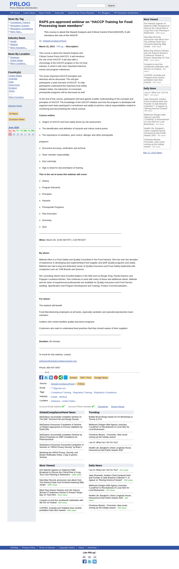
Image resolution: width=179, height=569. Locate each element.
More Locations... (18, 63)
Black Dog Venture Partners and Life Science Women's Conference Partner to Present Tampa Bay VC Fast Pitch (61, 492)
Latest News (29, 13)
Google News (101, 377)
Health (13, 41)
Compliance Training (20, 22)
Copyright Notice (67, 547)
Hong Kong (14, 85)
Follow (81, 384)
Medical (14, 44)
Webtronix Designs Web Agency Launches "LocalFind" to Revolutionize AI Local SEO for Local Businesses (109, 427)
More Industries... (18, 47)
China (12, 91)
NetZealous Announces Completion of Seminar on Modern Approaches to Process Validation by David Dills (61, 427)
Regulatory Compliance (21, 28)
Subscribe (59, 13)
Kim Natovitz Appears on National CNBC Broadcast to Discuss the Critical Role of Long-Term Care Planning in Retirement (60, 472)
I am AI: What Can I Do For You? (103, 442)
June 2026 (13, 127)
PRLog (60, 46)
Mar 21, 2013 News (152, 152)
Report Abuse (117, 406)
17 (25, 134)
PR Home (15, 13)
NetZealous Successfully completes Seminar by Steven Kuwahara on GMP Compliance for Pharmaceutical (61, 437)
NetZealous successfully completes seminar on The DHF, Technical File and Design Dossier (61, 418)
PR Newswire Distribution (126, 13)
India (11, 82)
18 (21, 134)
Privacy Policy (28, 547)
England (13, 88)
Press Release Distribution (24, 6)
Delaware (14, 57)
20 (14, 134)
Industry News (15, 106)
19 (17, 134)
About (81, 547)
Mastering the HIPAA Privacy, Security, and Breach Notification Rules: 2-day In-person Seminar (59, 454)
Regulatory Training (19, 25)
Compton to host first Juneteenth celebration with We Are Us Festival (156, 66)
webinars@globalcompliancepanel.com (58, 361)
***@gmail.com (58, 388)
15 (33, 134)
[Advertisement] (115, 70)
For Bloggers (104, 13)
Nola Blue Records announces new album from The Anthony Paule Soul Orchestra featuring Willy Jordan (62, 482)
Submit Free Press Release (81, 13)
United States (16, 60)
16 (29, 134)
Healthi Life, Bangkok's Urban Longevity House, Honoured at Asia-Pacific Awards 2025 (110, 449)
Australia (13, 78)
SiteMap (14, 547)
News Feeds (45, 13)
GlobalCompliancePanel (54, 41)
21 (10, 134)
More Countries (16, 97)
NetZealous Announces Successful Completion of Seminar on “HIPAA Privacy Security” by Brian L (62, 446)
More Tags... (16, 31)
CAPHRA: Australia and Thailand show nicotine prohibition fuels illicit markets (61, 509)
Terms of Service (47, 547)
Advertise (92, 547)
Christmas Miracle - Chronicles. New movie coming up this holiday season (108, 436)
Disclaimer (103, 406)
